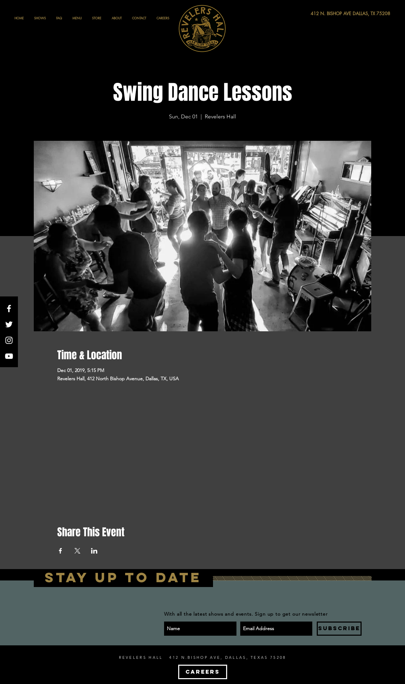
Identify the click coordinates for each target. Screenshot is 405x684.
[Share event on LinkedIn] (94, 551)
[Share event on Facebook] (60, 551)
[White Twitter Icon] (9, 324)
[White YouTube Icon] (9, 356)
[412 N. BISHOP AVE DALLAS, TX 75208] (325, 13)
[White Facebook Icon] (9, 308)
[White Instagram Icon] (9, 340)
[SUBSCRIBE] (339, 629)
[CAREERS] (202, 672)
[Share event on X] (77, 551)
